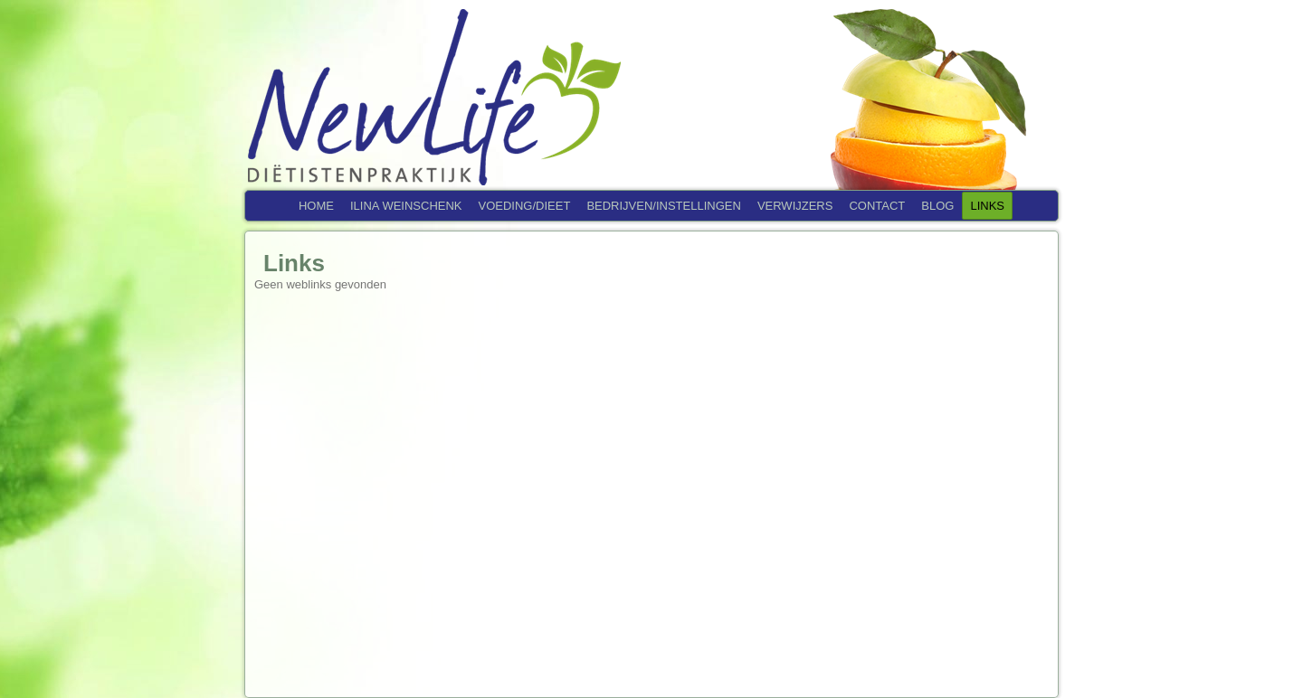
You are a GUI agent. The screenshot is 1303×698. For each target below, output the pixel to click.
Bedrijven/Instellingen (663, 205)
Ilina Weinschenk (406, 205)
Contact (877, 205)
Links (987, 205)
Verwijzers (795, 205)
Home (316, 205)
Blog (937, 205)
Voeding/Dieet (525, 205)
